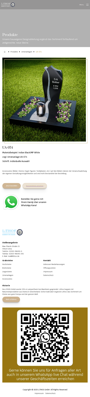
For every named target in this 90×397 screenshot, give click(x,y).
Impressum (47, 272)
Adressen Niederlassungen (54, 264)
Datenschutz (48, 275)
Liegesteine (7, 272)
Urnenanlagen (7, 275)
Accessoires (7, 279)
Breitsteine (6, 268)
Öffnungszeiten (49, 268)
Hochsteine (6, 264)
